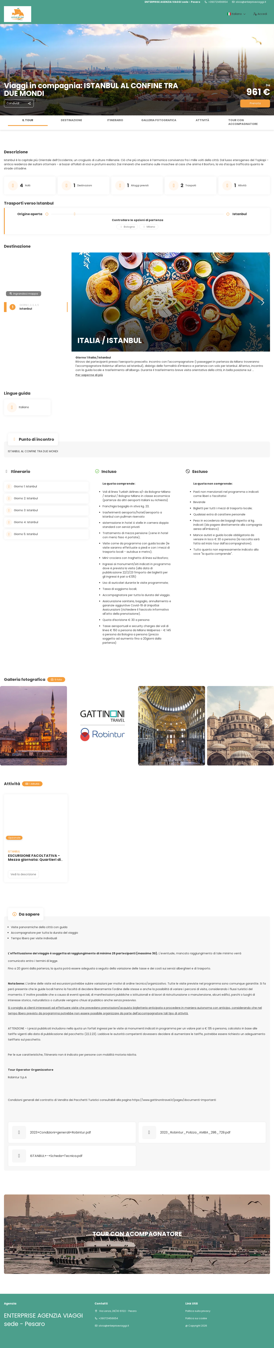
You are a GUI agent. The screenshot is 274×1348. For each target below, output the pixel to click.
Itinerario (115, 120)
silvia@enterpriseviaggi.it (251, 2)
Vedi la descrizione (23, 874)
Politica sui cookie (196, 1318)
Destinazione (71, 120)
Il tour (27, 120)
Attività (202, 120)
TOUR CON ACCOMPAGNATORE (243, 122)
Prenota (255, 103)
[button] (89, 375)
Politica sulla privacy (197, 1311)
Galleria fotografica (158, 120)
